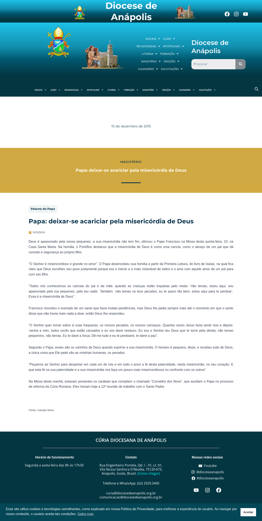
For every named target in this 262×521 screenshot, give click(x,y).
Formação (169, 54)
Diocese (153, 39)
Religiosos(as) (148, 46)
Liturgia (149, 54)
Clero (169, 39)
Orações (171, 61)
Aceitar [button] (248, 512)
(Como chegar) (148, 473)
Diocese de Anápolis (131, 11)
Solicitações (172, 69)
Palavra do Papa (43, 209)
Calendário (148, 69)
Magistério (151, 61)
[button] (152, 39)
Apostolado (173, 46)
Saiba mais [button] (85, 514)
